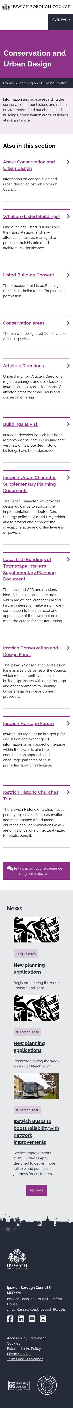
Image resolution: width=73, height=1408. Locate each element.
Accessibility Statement (26, 1338)
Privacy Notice (19, 1354)
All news (37, 1190)
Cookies (13, 1343)
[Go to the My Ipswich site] (60, 22)
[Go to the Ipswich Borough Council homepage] (36, 6)
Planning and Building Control (43, 83)
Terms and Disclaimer (25, 1359)
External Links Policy (24, 1349)
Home (8, 83)
